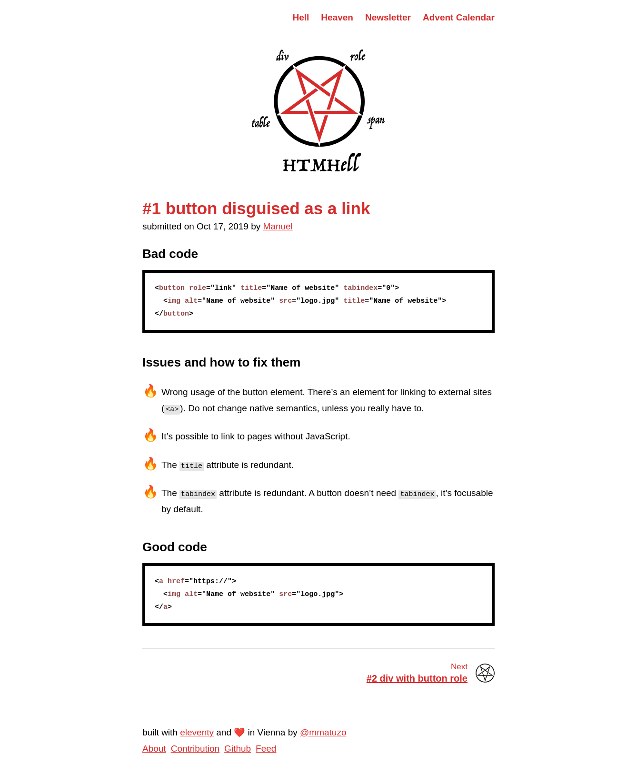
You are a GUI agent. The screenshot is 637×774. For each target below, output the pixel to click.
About (154, 749)
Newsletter (388, 17)
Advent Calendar (459, 17)
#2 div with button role (398, 673)
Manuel (278, 226)
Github (237, 749)
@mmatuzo (323, 732)
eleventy (197, 732)
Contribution (195, 749)
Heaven (337, 17)
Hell (300, 17)
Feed (266, 749)
